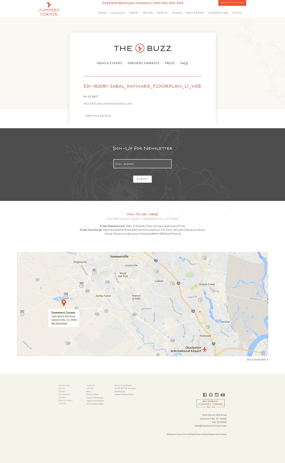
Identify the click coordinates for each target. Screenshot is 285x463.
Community (118, 12)
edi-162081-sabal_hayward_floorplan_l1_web (108, 103)
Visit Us (237, 12)
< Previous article (97, 116)
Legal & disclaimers (95, 400)
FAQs (184, 63)
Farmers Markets (144, 63)
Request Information (232, 3)
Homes (103, 12)
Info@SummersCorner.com (210, 425)
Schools (134, 12)
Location (177, 12)
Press (170, 63)
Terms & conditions (123, 385)
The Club (147, 12)
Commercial (64, 394)
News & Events (195, 12)
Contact (90, 388)
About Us (162, 12)
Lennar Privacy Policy (124, 394)
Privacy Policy (93, 394)
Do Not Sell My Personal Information (125, 390)
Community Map (218, 12)
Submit (142, 179)
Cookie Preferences (95, 397)
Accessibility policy (95, 403)
